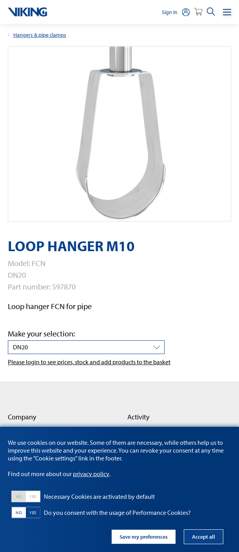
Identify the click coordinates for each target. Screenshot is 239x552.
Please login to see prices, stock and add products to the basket (89, 362)
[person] (185, 12)
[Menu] (227, 12)
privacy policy (91, 474)
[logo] (27, 11)
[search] (211, 12)
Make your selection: (41, 333)
